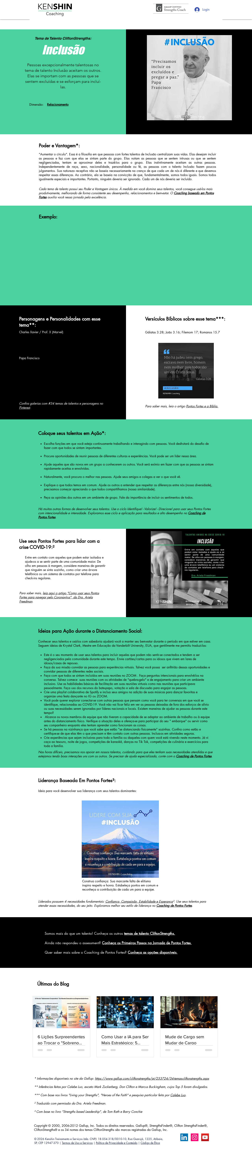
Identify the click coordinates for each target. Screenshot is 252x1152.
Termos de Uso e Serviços (77, 1143)
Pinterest (24, 408)
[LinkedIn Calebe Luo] (184, 1137)
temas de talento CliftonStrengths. (149, 933)
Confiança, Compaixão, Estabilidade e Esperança (139, 901)
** (31, 325)
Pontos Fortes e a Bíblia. (202, 406)
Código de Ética (150, 1143)
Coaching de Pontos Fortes (174, 906)
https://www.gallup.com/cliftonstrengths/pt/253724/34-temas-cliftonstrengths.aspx (152, 1078)
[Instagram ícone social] (194, 1137)
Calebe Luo (177, 1095)
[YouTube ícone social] (205, 1137)
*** (220, 319)
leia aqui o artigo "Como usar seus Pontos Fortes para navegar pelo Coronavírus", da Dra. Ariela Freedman (59, 597)
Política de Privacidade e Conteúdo (116, 1143)
